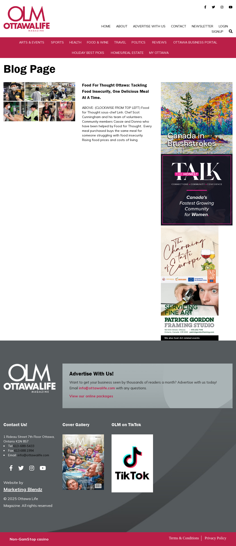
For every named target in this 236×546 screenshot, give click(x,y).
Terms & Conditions (184, 538)
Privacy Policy (215, 538)
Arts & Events (31, 42)
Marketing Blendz (22, 489)
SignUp (217, 31)
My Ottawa (159, 53)
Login (223, 26)
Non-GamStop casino (29, 539)
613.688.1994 (24, 450)
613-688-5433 (23, 446)
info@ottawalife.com (97, 388)
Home (106, 26)
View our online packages (91, 396)
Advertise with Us (149, 26)
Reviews (159, 42)
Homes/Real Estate (127, 53)
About (121, 26)
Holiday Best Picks (88, 53)
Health (75, 42)
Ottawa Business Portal (195, 42)
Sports (57, 42)
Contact (178, 26)
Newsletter (202, 26)
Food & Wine (98, 42)
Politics (138, 42)
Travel (120, 42)
